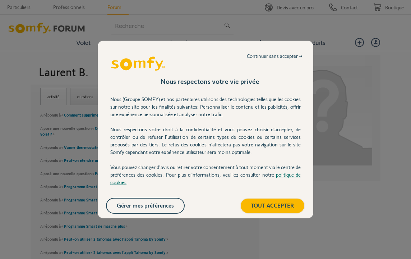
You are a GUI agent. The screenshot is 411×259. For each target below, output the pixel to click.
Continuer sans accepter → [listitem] (275, 56)
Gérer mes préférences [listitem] (145, 205)
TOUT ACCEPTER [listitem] (272, 205)
